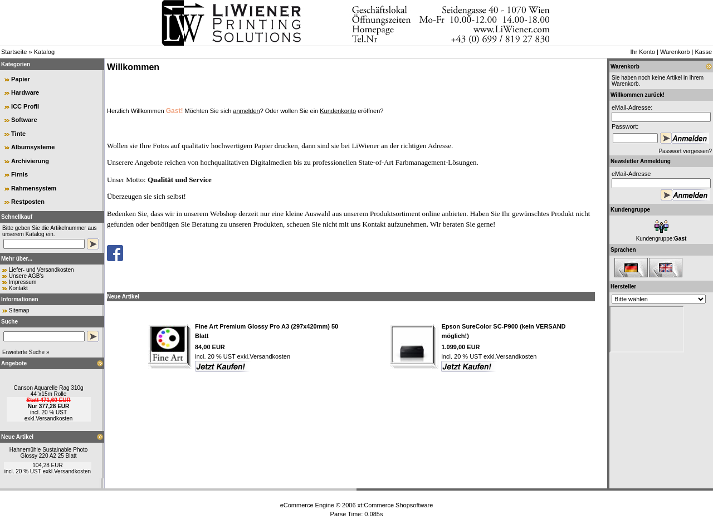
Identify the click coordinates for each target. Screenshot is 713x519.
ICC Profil (25, 106)
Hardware (25, 92)
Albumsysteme (33, 147)
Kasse (703, 51)
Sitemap (19, 310)
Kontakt (18, 288)
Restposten (28, 201)
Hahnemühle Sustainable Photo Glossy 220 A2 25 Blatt (48, 453)
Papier (20, 79)
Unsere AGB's (26, 276)
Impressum (22, 282)
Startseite (14, 51)
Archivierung (30, 161)
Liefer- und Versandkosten (41, 270)
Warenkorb (675, 51)
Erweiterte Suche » (26, 352)
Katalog (44, 51)
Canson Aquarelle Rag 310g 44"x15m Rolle (48, 391)
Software (24, 119)
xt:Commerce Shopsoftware (395, 505)
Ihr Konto (642, 51)
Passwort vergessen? (685, 151)
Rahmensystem (33, 188)
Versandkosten (54, 418)
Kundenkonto (338, 110)
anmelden (246, 110)
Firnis (19, 174)
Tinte (18, 133)
